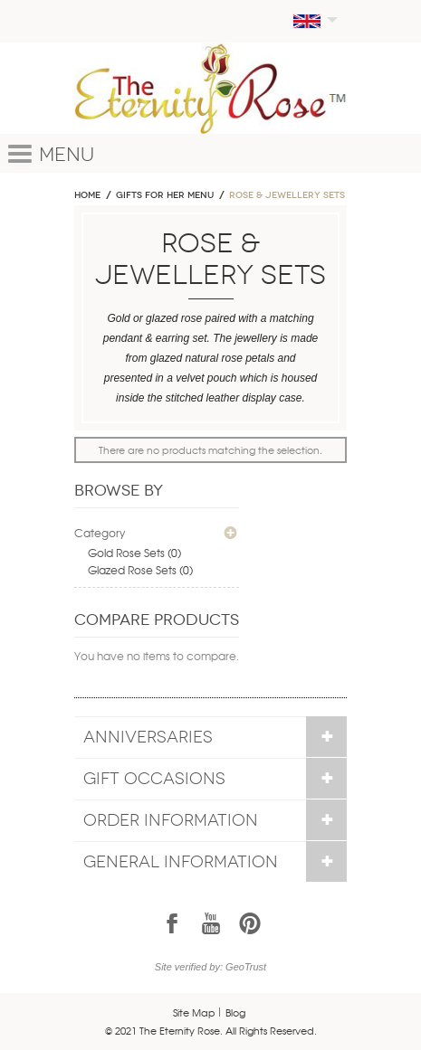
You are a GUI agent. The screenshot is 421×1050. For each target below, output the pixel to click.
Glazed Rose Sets (132, 570)
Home (87, 195)
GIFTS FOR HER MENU (165, 195)
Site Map (194, 1012)
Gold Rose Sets (126, 552)
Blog (235, 1012)
